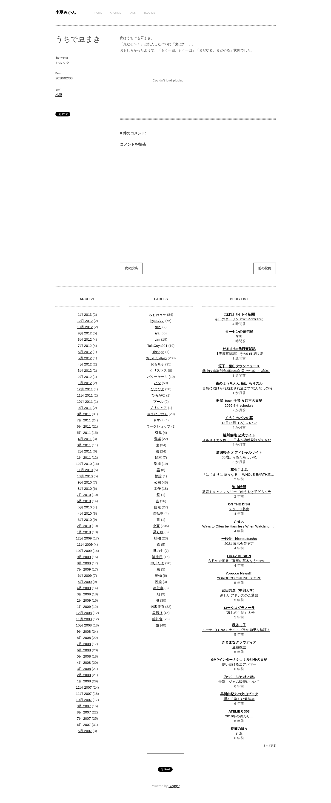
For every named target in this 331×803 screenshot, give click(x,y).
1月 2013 (85, 314)
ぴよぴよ (157, 389)
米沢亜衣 (157, 607)
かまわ (239, 521)
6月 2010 (84, 501)
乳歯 (158, 582)
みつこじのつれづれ (239, 677)
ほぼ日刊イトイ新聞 (239, 314)
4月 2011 (85, 439)
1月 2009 (84, 607)
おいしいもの (156, 358)
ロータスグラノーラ (239, 608)
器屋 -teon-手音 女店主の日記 (239, 401)
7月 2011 (84, 420)
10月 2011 (85, 401)
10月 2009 (84, 551)
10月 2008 (84, 625)
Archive (115, 12)
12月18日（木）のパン (239, 423)
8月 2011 (84, 414)
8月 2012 (85, 339)
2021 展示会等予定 (239, 543)
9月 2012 (85, 333)
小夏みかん (65, 12)
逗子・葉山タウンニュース (239, 366)
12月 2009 (84, 538)
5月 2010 (85, 507)
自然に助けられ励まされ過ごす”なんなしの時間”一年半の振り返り (253, 388)
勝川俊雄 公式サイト (239, 435)
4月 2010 (85, 513)
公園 (157, 482)
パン (157, 383)
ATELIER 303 (239, 711)
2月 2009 (84, 600)
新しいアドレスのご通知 (239, 595)
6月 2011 (84, 426)
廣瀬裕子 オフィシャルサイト (239, 452)
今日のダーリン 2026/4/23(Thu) (239, 319)
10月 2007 (84, 700)
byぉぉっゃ (157, 314)
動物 (158, 575)
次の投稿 (131, 268)
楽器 (157, 464)
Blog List (150, 12)
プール (158, 401)
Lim (157, 339)
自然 (157, 507)
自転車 (158, 513)
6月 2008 (84, 650)
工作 (157, 488)
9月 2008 (84, 631)
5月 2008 (84, 656)
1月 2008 (84, 681)
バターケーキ (157, 377)
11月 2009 (85, 544)
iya (157, 333)
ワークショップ (158, 426)
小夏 (58, 95)
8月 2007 (84, 712)
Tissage (158, 352)
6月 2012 (85, 352)
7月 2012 (85, 346)
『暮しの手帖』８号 (239, 613)
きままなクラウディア (239, 642)
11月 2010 (85, 470)
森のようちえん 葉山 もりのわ (239, 383)
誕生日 (157, 557)
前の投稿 (264, 268)
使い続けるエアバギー (239, 664)
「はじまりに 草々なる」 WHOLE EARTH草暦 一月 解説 (246, 474)
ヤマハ (158, 420)
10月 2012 (85, 327)
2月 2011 (85, 451)
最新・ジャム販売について (239, 682)
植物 (157, 538)
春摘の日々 (239, 729)
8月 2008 (84, 638)
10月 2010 (85, 476)
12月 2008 (84, 613)
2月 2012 (85, 377)
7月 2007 (84, 718)
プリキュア (158, 408)
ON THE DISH (239, 504)
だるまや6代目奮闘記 (239, 349)
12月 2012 (85, 321)
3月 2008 (84, 669)
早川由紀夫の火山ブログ (239, 694)
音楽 (157, 439)
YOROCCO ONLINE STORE (239, 578)
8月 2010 (85, 488)
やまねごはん (157, 414)
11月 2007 (84, 694)
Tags (132, 12)
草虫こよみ (239, 470)
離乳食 (157, 619)
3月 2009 (84, 594)
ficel (158, 327)
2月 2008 (84, 675)
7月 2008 (84, 644)
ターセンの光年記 (239, 331)
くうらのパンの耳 (239, 418)
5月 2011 (84, 433)
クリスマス (158, 370)
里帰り (157, 613)
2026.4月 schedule (239, 405)
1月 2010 (84, 532)
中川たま (157, 563)
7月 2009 (84, 569)
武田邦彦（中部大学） (239, 590)
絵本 (158, 457)
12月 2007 (84, 687)
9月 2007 (84, 706)
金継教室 (239, 647)
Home (98, 12)
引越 (158, 433)
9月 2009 (84, 557)
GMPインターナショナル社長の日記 (239, 659)
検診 (158, 476)
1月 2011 (84, 457)
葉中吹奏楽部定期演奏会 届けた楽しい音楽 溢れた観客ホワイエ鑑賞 (255, 371)
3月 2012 (85, 370)
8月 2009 (84, 563)
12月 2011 (85, 389)
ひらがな (158, 395)
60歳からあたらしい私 (239, 457)
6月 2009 (85, 575)
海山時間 (239, 487)
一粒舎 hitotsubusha (239, 539)
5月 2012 (85, 358)
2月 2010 (84, 526)
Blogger (173, 786)
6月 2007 (84, 725)
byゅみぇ (157, 321)
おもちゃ (157, 364)
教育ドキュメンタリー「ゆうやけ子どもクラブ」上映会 (245, 492)
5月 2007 (85, 731)
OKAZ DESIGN (239, 556)
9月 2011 (85, 408)
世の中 (158, 551)
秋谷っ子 (239, 625)
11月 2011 (85, 395)
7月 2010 (84, 495)
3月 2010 (85, 520)
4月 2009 (84, 588)
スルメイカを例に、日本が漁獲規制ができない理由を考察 (247, 440)
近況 (239, 733)
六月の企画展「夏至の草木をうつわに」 (239, 561)
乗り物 (158, 532)
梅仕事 (158, 588)
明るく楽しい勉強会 (239, 699)
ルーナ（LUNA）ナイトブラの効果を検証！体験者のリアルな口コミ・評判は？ (263, 630)
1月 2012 (85, 383)
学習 (239, 336)
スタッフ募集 (239, 509)
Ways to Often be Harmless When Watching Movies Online (247, 526)
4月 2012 (85, 364)
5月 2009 (85, 582)
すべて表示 (269, 745)
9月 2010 (85, 482)
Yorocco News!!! (238, 573)
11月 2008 (84, 619)
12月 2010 (84, 464)
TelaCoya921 (157, 346)
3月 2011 (84, 445)
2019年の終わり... (239, 716)
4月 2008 (84, 662)
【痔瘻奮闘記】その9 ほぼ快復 (239, 354)
